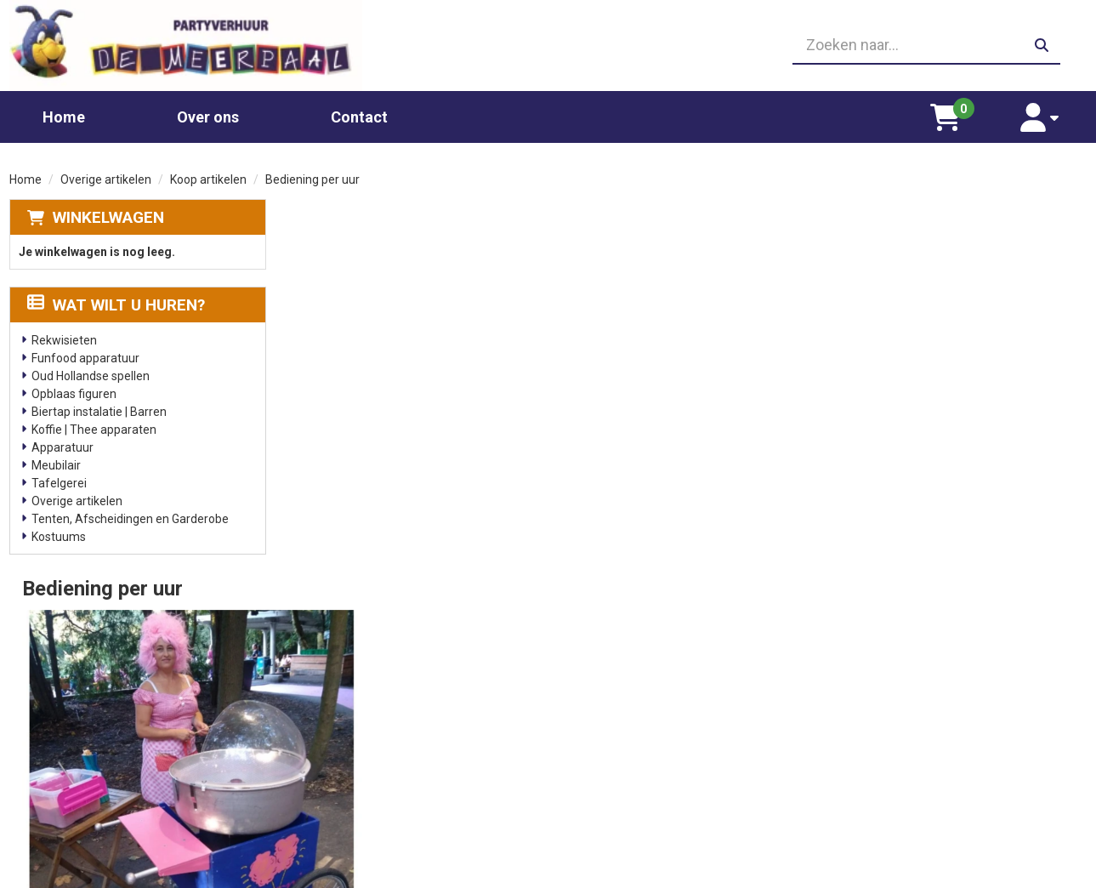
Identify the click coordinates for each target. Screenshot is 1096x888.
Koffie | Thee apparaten (93, 427)
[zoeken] (1040, 44)
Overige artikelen (105, 177)
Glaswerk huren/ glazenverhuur (387, 717)
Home (64, 113)
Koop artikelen (208, 177)
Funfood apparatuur (85, 355)
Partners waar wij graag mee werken (670, 700)
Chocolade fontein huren (369, 700)
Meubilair (56, 463)
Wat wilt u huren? (116, 302)
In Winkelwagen (1004, 392)
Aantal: (998, 249)
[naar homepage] (180, 44)
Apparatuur (62, 445)
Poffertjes (330, 819)
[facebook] (1071, 873)
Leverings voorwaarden (905, 700)
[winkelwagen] (956, 114)
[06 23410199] (548, 44)
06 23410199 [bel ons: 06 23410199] (82, 748)
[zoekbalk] (915, 44)
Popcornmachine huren (366, 734)
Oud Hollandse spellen (90, 373)
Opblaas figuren (73, 391)
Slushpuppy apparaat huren (377, 785)
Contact (359, 113)
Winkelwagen (108, 215)
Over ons (208, 113)
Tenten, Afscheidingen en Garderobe (130, 516)
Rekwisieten (64, 337)
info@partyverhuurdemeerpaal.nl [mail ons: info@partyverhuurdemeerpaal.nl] (135, 777)
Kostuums (58, 534)
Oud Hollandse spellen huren (379, 802)
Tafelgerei (59, 480)
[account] (1044, 114)
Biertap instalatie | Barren (99, 409)
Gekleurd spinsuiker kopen (373, 768)
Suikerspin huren (348, 751)
